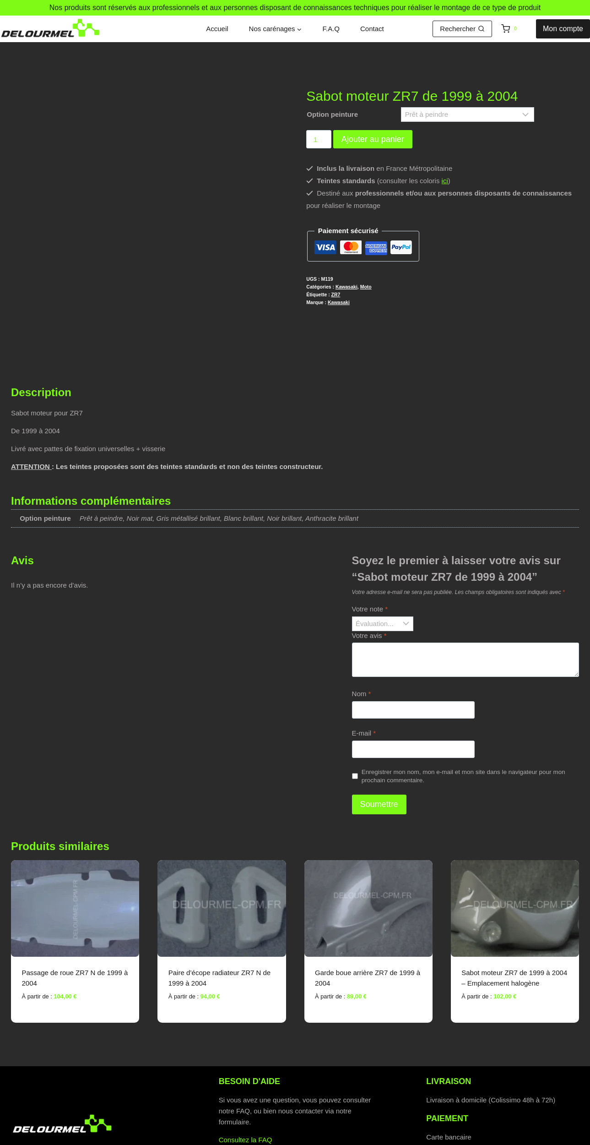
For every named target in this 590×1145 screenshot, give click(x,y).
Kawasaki (346, 286)
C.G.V (353, 1137)
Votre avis (369, 584)
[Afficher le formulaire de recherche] (462, 29)
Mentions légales (408, 1137)
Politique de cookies (292, 1137)
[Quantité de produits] (318, 139)
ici (445, 181)
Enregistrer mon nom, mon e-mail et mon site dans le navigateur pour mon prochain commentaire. (463, 724)
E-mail (364, 682)
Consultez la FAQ (245, 1088)
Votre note (370, 558)
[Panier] (516, 29)
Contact (372, 29)
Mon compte (563, 29)
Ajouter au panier (372, 139)
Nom (361, 642)
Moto (366, 286)
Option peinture (332, 114)
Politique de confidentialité (197, 1137)
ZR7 (336, 294)
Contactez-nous (243, 1099)
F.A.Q (331, 29)
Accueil (217, 29)
